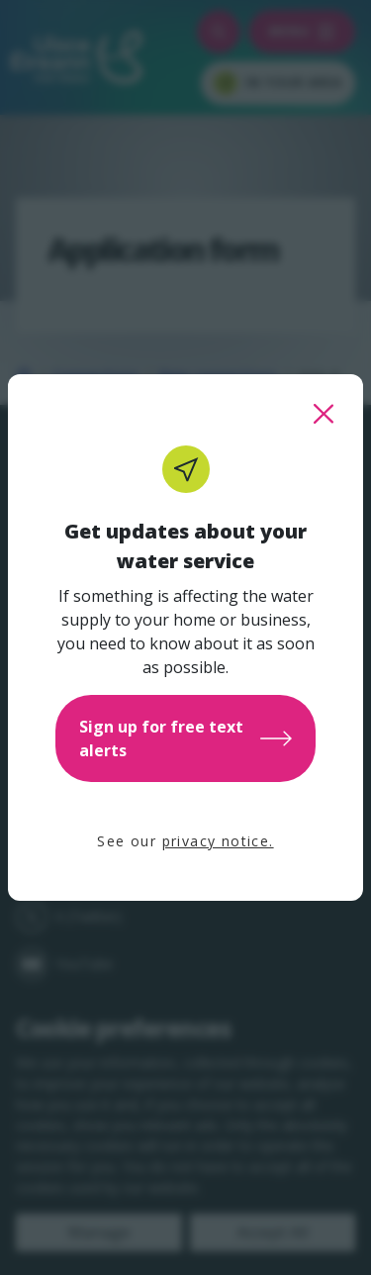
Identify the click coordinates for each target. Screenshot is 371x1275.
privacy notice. (218, 841)
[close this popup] (323, 414)
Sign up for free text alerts (185, 738)
